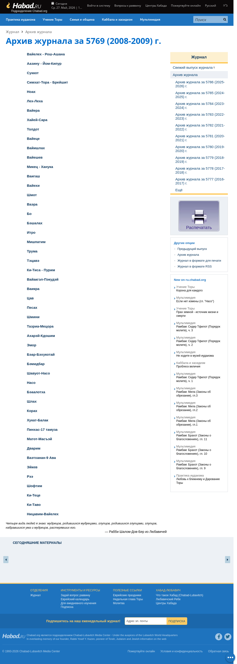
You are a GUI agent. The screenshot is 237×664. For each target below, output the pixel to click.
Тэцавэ (33, 261)
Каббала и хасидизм (117, 20)
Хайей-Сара (37, 120)
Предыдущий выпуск (192, 249)
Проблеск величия (188, 366)
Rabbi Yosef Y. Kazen (82, 638)
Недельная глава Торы (128, 599)
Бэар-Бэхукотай (41, 354)
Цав (30, 298)
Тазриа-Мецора (40, 326)
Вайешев (35, 157)
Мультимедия (150, 20)
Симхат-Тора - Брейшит (47, 82)
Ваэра (32, 204)
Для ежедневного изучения (78, 603)
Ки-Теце (34, 495)
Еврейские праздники (127, 595)
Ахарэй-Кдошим (41, 336)
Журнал (12, 31)
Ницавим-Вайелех (43, 514)
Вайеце (33, 139)
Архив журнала (38, 31)
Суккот (33, 73)
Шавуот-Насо (38, 373)
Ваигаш (33, 176)
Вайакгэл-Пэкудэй (43, 279)
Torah (111, 638)
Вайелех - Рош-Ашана (46, 54)
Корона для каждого (189, 290)
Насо (31, 383)
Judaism (121, 638)
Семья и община (82, 20)
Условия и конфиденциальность (181, 651)
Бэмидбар (36, 364)
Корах (32, 411)
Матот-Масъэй (39, 439)
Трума (32, 251)
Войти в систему (98, 6)
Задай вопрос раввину (75, 595)
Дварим (34, 448)
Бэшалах (35, 223)
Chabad (77, 635)
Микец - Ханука (40, 167)
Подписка (67, 607)
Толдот (33, 129)
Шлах (32, 401)
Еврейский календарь (75, 599)
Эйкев (32, 467)
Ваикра (33, 289)
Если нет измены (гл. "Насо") (195, 301)
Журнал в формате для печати (199, 260)
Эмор (31, 345)
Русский (210, 6)
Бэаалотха (36, 392)
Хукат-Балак (37, 420)
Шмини (33, 317)
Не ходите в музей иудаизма (195, 355)
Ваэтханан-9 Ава (41, 458)
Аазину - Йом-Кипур (44, 63)
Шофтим (34, 486)
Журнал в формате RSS (195, 266)
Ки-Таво (34, 505)
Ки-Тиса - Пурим (41, 270)
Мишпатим (36, 242)
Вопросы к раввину (127, 6)
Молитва (118, 603)
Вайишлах (36, 148)
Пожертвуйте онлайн (186, 6)
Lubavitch (88, 635)
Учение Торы (52, 20)
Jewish (136, 638)
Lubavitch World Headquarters (160, 635)
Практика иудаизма (20, 20)
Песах (32, 307)
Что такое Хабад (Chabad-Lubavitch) (179, 595)
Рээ (30, 476)
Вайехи (33, 185)
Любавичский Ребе (168, 599)
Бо (29, 214)
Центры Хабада (156, 6)
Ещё (179, 190)
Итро (31, 232)
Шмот (32, 195)
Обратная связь (218, 651)
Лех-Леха (35, 101)
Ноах (31, 92)
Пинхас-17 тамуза (42, 429)
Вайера (33, 110)
